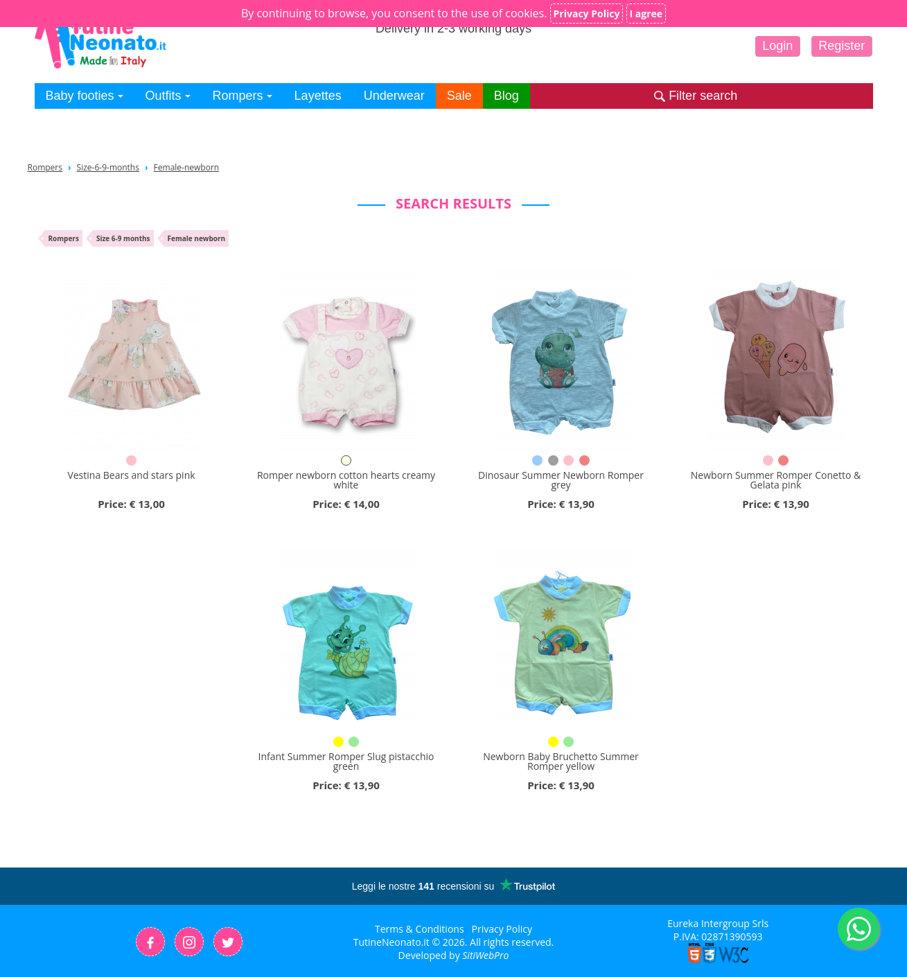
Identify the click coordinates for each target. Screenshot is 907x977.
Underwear (394, 96)
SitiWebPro (485, 955)
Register (841, 46)
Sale (459, 96)
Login (777, 46)
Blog (506, 96)
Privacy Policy (502, 928)
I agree (646, 13)
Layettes (318, 96)
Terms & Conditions (419, 928)
